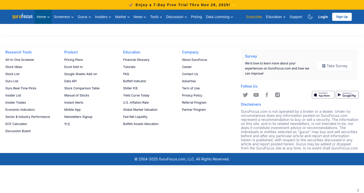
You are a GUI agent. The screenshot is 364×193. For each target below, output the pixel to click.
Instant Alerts (73, 102)
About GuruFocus (194, 60)
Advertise (189, 81)
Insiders (103, 17)
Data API (70, 81)
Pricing (196, 17)
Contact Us (190, 74)
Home (43, 17)
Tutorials (129, 67)
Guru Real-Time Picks (20, 88)
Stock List (12, 74)
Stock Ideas (13, 67)
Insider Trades (15, 102)
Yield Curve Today (136, 95)
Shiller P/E (130, 88)
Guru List (11, 81)
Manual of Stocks (76, 95)
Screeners (64, 17)
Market (122, 17)
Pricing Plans (73, 60)
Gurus (84, 17)
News (140, 17)
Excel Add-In (73, 67)
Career (187, 67)
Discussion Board (18, 131)
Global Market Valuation (140, 110)
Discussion (176, 17)
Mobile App (72, 110)
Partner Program (194, 110)
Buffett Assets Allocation (140, 124)
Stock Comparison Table (82, 88)
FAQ (126, 74)
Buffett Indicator (134, 81)
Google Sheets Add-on (80, 74)
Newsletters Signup (78, 117)
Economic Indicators (20, 110)
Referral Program (194, 102)
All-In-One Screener (19, 60)
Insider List (13, 95)
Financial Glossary (136, 60)
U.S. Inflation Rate (136, 102)
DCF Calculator (16, 124)
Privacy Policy (192, 95)
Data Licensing (219, 17)
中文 (67, 124)
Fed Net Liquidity (135, 117)
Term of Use (191, 88)
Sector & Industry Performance (27, 117)
